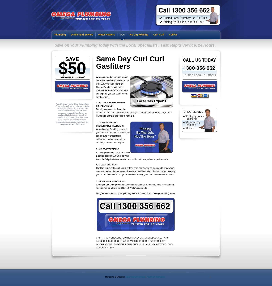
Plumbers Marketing (156, 277)
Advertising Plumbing (135, 277)
